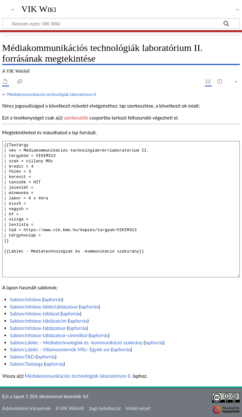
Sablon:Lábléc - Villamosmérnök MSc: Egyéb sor (60, 349)
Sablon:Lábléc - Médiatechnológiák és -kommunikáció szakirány (76, 342)
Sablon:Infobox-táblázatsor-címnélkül (48, 335)
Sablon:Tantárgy (26, 364)
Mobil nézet (138, 408)
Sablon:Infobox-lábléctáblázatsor (44, 306)
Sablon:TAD (22, 356)
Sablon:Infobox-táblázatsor (38, 328)
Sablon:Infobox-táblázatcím (38, 321)
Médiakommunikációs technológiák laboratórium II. (52, 94)
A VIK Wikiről (70, 408)
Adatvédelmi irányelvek (26, 408)
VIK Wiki (38, 9)
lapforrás (52, 299)
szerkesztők (76, 117)
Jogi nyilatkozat (105, 408)
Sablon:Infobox (25, 299)
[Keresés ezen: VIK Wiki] (121, 23)
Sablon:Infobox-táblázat (34, 313)
